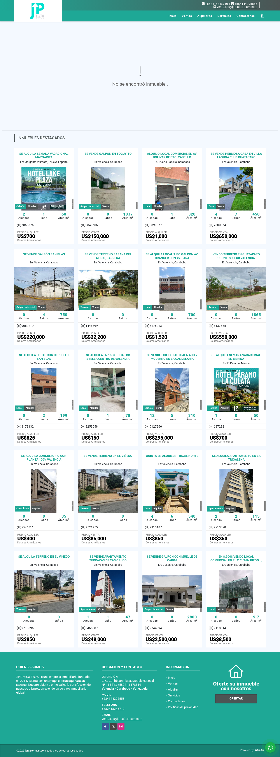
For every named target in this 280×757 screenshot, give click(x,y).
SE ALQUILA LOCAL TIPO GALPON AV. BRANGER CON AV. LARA (172, 256)
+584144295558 (245, 3)
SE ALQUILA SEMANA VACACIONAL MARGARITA (43, 155)
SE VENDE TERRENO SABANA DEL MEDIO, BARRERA (108, 256)
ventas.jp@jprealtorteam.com (122, 718)
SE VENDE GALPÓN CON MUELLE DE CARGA (172, 558)
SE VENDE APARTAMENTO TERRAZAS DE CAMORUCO (108, 558)
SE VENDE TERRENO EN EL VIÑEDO (108, 456)
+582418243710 (216, 3)
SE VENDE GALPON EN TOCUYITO (108, 153)
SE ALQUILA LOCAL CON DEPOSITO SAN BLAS (44, 356)
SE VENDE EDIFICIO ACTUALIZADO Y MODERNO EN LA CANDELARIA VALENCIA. (172, 358)
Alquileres (204, 15)
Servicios (224, 15)
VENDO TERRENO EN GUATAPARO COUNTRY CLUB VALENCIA (236, 256)
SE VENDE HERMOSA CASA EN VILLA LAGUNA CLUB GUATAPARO (236, 155)
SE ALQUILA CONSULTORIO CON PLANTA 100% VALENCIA (43, 457)
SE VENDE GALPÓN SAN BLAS (44, 254)
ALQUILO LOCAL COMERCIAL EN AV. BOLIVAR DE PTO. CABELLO (172, 155)
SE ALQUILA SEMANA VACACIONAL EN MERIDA (236, 356)
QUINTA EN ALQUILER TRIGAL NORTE (172, 456)
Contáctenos (245, 15)
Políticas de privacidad (183, 707)
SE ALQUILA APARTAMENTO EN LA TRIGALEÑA (236, 457)
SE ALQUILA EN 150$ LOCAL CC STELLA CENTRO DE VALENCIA (108, 356)
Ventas (187, 15)
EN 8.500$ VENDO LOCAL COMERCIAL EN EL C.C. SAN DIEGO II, (236, 558)
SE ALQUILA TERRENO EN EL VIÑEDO (44, 556)
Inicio (172, 15)
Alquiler (173, 689)
